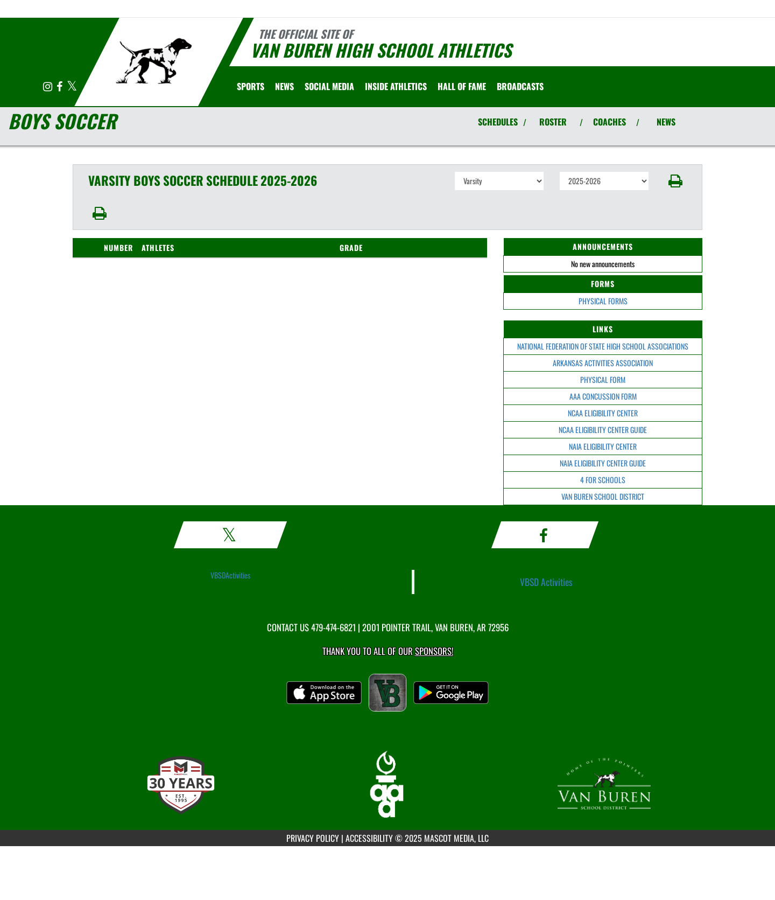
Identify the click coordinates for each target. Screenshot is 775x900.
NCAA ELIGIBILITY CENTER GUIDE (603, 429)
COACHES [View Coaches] (609, 121)
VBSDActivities (230, 575)
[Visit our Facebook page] (60, 87)
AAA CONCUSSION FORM (603, 396)
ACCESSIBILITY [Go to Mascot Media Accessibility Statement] (369, 838)
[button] (675, 181)
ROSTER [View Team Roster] (553, 121)
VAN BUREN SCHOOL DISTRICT (602, 496)
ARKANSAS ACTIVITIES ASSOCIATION (603, 362)
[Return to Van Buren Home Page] (153, 61)
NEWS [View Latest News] (666, 121)
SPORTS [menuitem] (250, 86)
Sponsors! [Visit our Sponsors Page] (434, 651)
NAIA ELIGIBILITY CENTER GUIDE (603, 463)
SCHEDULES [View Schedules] (498, 121)
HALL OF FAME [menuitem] (462, 86)
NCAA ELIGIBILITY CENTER (603, 412)
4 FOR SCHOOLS (602, 479)
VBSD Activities (546, 582)
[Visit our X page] (72, 87)
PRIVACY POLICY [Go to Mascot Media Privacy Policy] (312, 838)
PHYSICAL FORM (602, 379)
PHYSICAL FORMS (603, 300)
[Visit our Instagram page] (48, 87)
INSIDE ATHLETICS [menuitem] (396, 86)
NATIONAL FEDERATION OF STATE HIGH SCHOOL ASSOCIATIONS (602, 346)
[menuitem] (284, 86)
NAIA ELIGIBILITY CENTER (603, 446)
